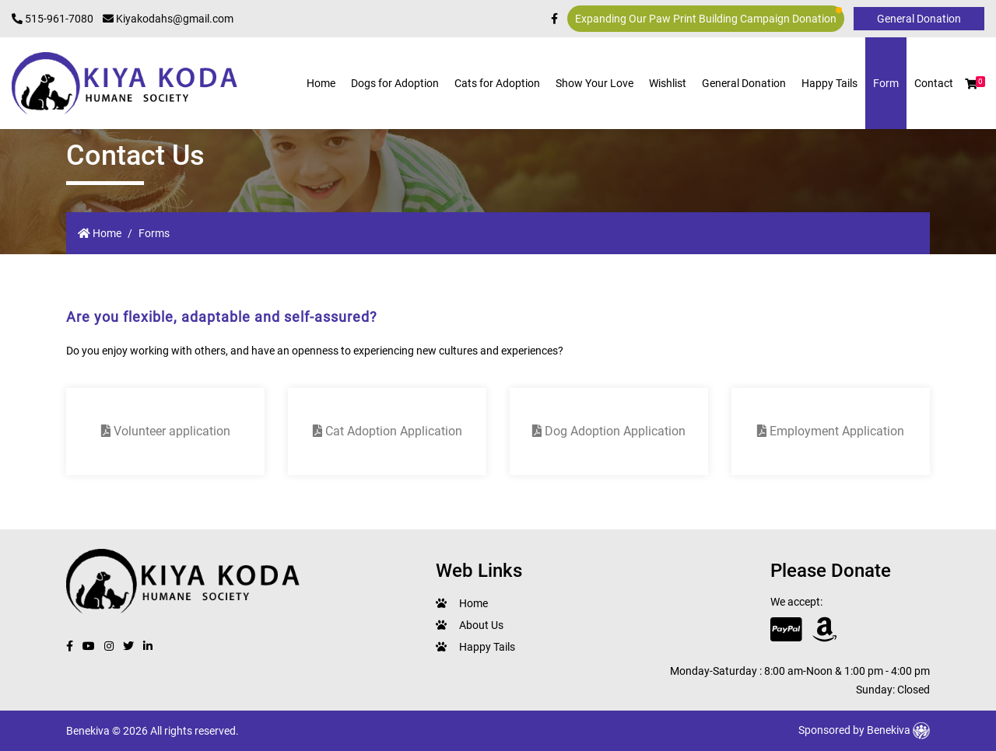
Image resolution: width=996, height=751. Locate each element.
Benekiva (898, 730)
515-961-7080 (52, 18)
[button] (971, 84)
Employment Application (830, 431)
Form (886, 83)
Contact (933, 83)
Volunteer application (165, 431)
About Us (481, 625)
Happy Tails (829, 83)
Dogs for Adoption (395, 83)
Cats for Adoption (497, 83)
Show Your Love (594, 83)
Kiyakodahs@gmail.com (168, 18)
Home (321, 83)
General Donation (744, 83)
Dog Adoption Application (609, 431)
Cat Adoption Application (387, 431)
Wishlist (667, 83)
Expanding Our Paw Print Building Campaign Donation (708, 16)
